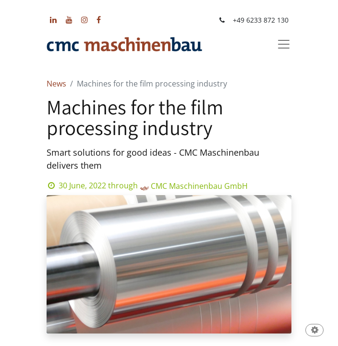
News (56, 83)
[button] (314, 330)
